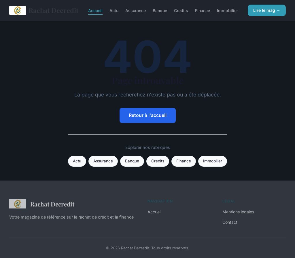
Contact (229, 222)
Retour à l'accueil (148, 115)
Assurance (135, 10)
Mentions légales (238, 211)
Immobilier (227, 10)
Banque (160, 10)
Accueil (95, 10)
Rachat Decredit (43, 10)
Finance (202, 10)
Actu (113, 10)
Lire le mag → (266, 10)
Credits (181, 10)
